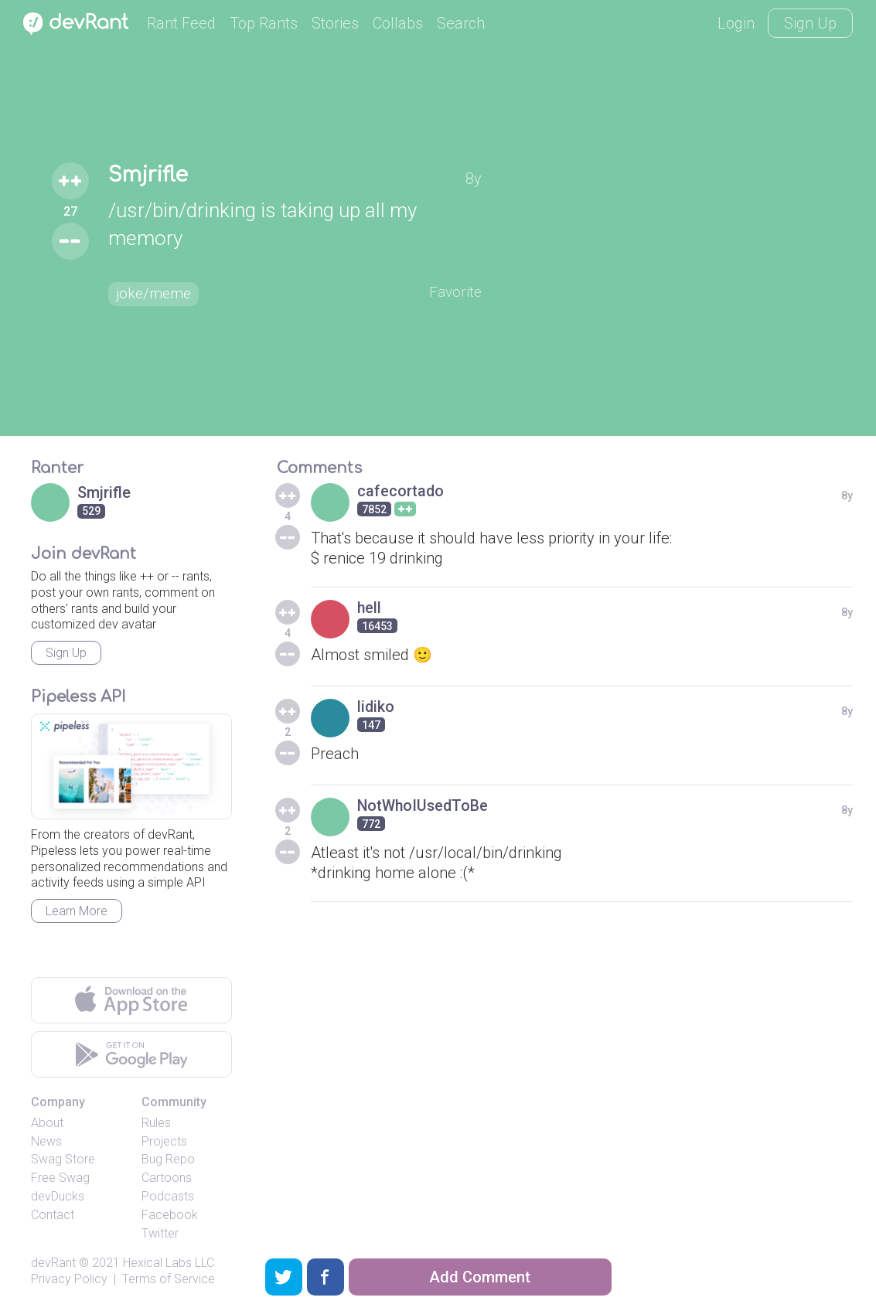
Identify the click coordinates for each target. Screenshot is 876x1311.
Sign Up (810, 23)
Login (736, 23)
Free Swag (60, 1177)
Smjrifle (150, 175)
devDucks (57, 1196)
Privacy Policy (69, 1279)
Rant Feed (181, 23)
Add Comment (479, 1277)
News (46, 1141)
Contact (52, 1214)
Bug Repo (168, 1159)
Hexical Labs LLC (168, 1262)
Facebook (169, 1214)
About (47, 1122)
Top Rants (264, 23)
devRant (53, 1262)
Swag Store (63, 1159)
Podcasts (167, 1196)
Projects (164, 1141)
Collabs (398, 23)
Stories (335, 23)
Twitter (160, 1233)
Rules (156, 1122)
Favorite (454, 291)
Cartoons (166, 1177)
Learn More (76, 911)
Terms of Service (168, 1279)
